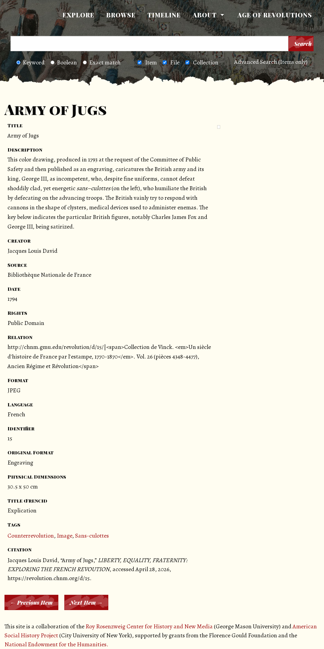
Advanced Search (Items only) (271, 62)
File (175, 62)
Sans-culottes (92, 536)
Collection (205, 62)
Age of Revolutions (275, 15)
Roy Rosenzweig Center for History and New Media (149, 626)
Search (303, 43)
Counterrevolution (30, 536)
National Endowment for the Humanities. (56, 644)
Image (64, 536)
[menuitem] (78, 15)
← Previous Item (31, 602)
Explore (78, 15)
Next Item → (86, 602)
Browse (121, 15)
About (205, 15)
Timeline (164, 15)
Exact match (102, 62)
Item (151, 62)
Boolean (64, 62)
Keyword (30, 62)
